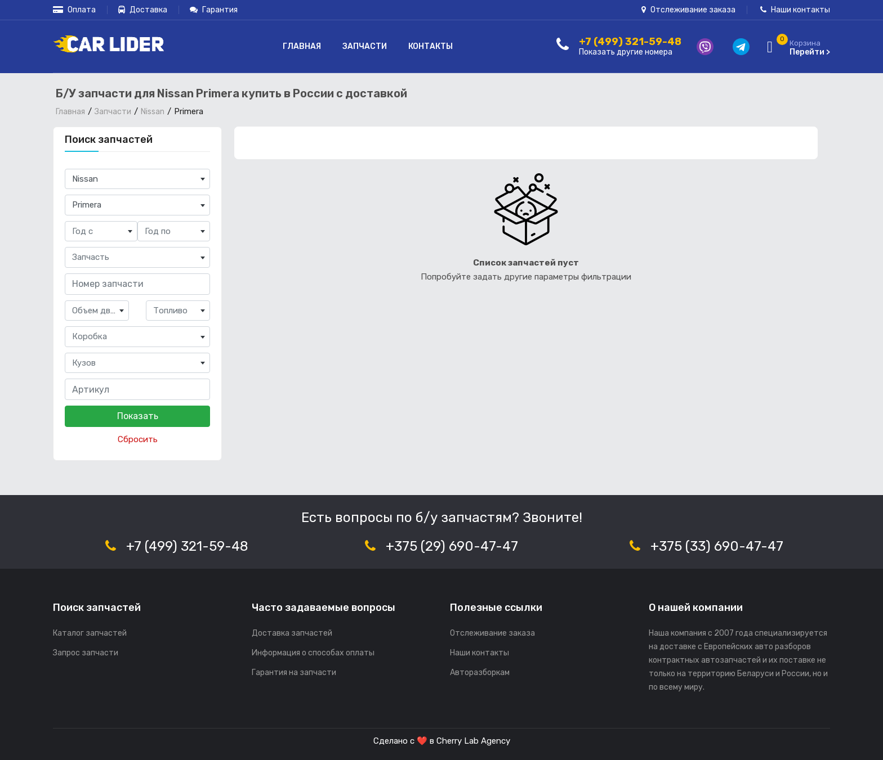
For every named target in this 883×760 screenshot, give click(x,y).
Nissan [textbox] (85, 179)
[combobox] (137, 179)
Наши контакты (795, 10)
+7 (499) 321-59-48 (187, 546)
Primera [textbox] (86, 205)
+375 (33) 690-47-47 (716, 546)
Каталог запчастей (90, 633)
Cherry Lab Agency (473, 741)
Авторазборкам (480, 672)
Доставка (142, 10)
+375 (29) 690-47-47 (452, 546)
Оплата (74, 10)
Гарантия (214, 10)
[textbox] (101, 231)
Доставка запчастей (292, 633)
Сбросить (138, 439)
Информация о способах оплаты (313, 653)
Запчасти (364, 46)
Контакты (430, 46)
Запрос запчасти (85, 653)
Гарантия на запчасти (294, 672)
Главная (302, 46)
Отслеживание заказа (688, 10)
